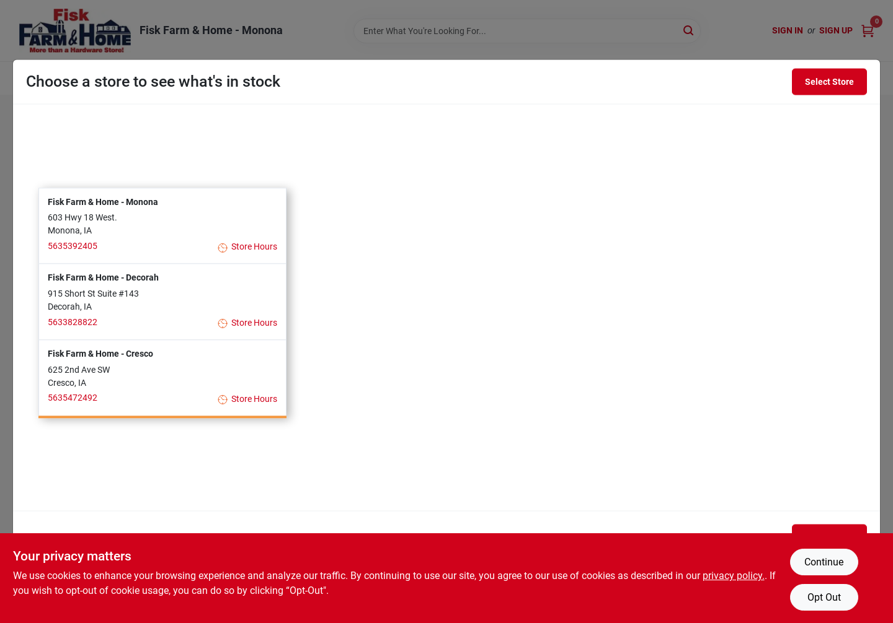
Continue (823, 562)
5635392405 (72, 246)
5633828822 (72, 322)
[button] (162, 226)
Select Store (829, 82)
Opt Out (824, 597)
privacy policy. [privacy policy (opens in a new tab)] (734, 576)
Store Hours (248, 247)
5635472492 (72, 398)
